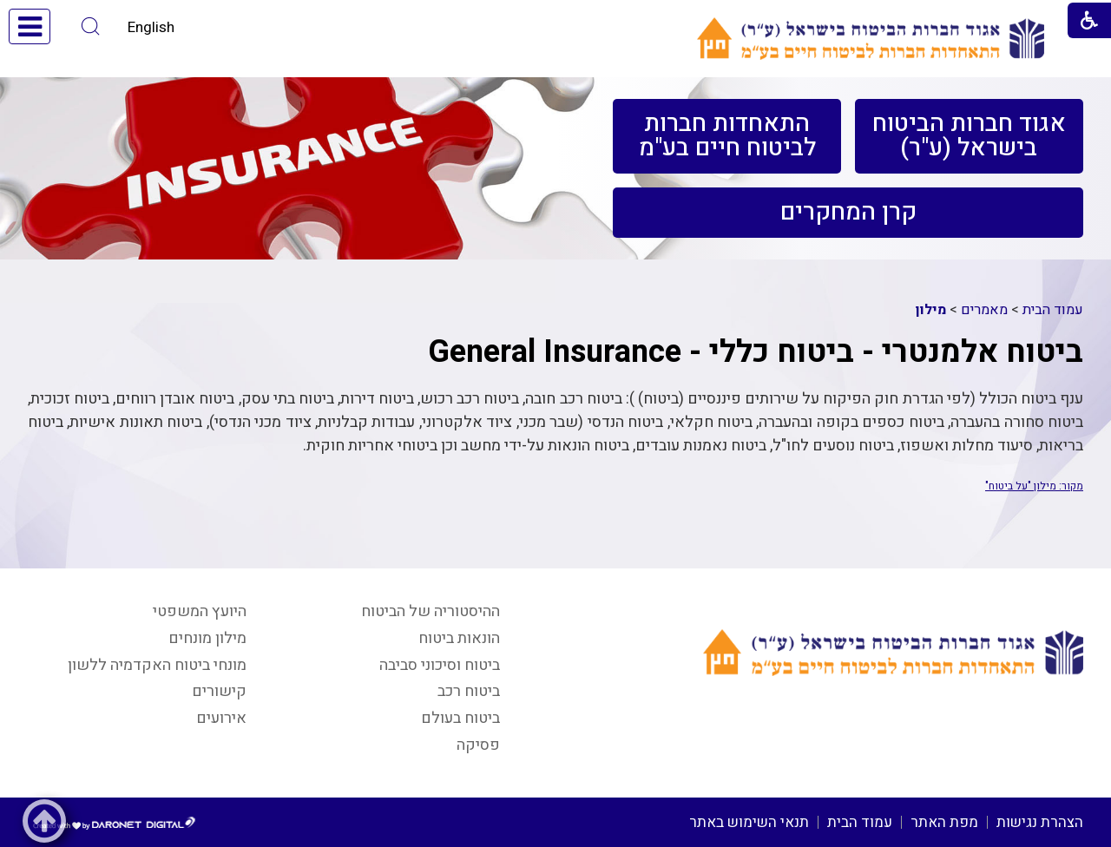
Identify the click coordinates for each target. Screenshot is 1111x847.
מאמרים (984, 309)
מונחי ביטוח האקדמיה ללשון (157, 665)
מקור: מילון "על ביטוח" (1034, 486)
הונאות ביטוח (459, 638)
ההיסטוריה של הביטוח (430, 611)
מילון (931, 309)
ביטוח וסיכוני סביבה (439, 665)
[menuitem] (969, 136)
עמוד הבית (1052, 309)
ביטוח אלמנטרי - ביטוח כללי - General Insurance (755, 352)
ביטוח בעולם (460, 718)
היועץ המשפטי (200, 611)
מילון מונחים (207, 638)
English (151, 27)
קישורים (219, 691)
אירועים (221, 718)
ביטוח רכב (468, 691)
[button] (90, 26)
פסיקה (478, 745)
